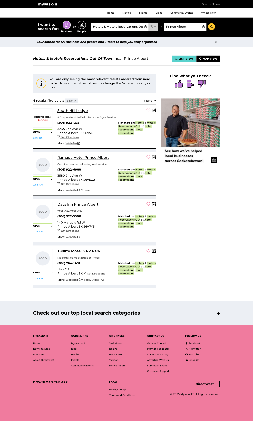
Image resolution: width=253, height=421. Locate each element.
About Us (38, 354)
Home (110, 12)
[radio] (179, 84)
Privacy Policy (117, 389)
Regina (113, 348)
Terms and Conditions (122, 395)
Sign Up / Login (211, 4)
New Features (41, 348)
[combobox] (119, 27)
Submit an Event (157, 365)
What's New (208, 12)
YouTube (192, 354)
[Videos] (85, 190)
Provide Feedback (158, 348)
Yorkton (113, 360)
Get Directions (68, 137)
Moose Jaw (115, 354)
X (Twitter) (193, 348)
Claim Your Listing (157, 354)
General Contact (156, 343)
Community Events (181, 12)
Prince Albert (117, 365)
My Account (78, 343)
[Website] (73, 143)
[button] (153, 27)
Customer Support (158, 371)
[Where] (185, 27)
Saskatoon (115, 343)
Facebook (192, 343)
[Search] (211, 26)
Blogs (159, 12)
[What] (119, 27)
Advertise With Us (158, 360)
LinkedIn (192, 360)
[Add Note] (154, 111)
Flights (143, 12)
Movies (126, 12)
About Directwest (43, 360)
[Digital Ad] (98, 280)
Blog (74, 348)
